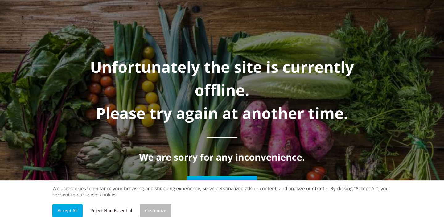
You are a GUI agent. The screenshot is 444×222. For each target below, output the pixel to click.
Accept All (68, 211)
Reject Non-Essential (111, 211)
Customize (155, 211)
